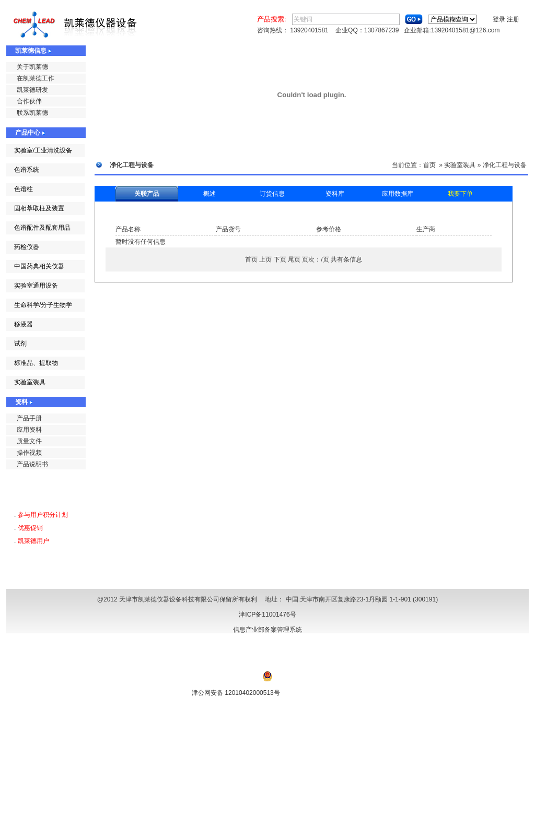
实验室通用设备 (36, 285)
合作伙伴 (29, 101)
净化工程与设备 (505, 165)
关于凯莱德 (32, 66)
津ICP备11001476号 (267, 614)
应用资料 (29, 429)
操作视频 (29, 452)
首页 (429, 165)
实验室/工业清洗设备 (43, 150)
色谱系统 (26, 169)
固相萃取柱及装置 (39, 208)
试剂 (20, 343)
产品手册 (29, 418)
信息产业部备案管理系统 (267, 629)
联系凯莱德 (32, 112)
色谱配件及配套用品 (42, 227)
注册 (513, 19)
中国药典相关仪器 (39, 266)
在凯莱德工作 (35, 78)
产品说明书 (32, 464)
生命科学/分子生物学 (43, 305)
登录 (499, 19)
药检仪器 (26, 247)
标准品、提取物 (36, 363)
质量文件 (29, 441)
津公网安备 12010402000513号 (236, 692)
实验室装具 (29, 382)
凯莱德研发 (32, 89)
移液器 (23, 324)
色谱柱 (23, 189)
